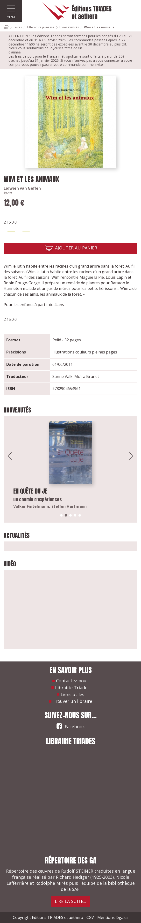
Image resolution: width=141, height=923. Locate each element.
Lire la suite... (70, 901)
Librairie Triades (72, 687)
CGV (90, 917)
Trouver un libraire (72, 701)
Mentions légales (112, 917)
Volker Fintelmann (31, 506)
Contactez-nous (72, 680)
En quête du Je (30, 491)
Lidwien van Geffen (22, 188)
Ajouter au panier (76, 248)
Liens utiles (72, 694)
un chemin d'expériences (37, 499)
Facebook (70, 726)
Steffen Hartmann (69, 506)
